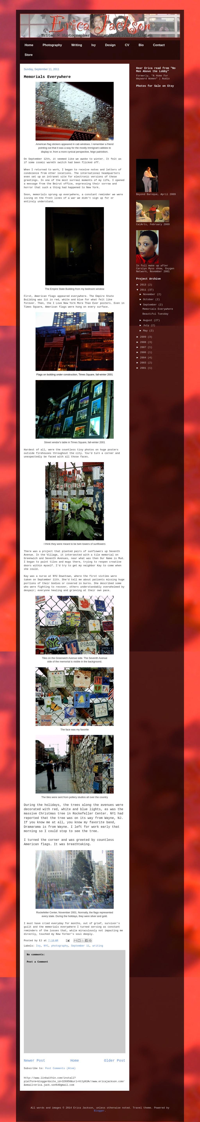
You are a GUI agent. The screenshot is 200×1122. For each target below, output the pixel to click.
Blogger (99, 1110)
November (150, 294)
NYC (46, 945)
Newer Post (34, 1061)
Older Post (114, 1061)
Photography (52, 45)
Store (29, 54)
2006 (144, 352)
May (146, 330)
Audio (166, 78)
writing (97, 945)
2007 (144, 347)
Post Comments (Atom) (60, 1068)
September (150, 304)
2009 (144, 337)
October (149, 299)
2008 (144, 342)
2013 (144, 284)
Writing (76, 45)
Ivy (93, 45)
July (147, 325)
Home (29, 45)
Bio (141, 45)
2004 (144, 357)
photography (59, 945)
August (148, 320)
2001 (144, 368)
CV (127, 45)
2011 (144, 289)
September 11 (80, 945)
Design (110, 45)
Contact (159, 45)
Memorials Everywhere (47, 77)
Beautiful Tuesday (155, 313)
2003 (144, 362)
